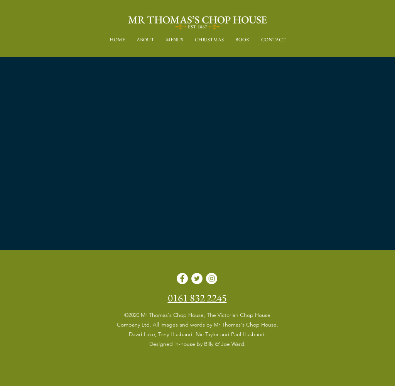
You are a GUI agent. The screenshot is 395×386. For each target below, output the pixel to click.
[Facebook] (182, 278)
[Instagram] (211, 278)
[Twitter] (197, 278)
